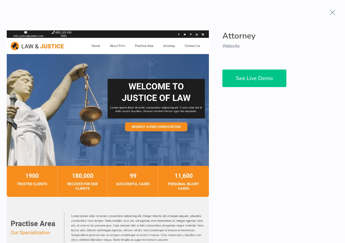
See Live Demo (254, 78)
